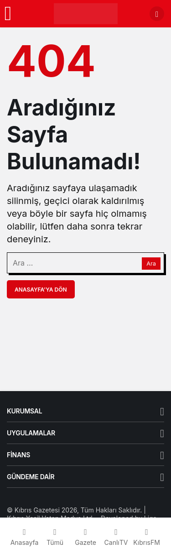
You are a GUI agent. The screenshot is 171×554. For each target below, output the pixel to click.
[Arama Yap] (157, 13)
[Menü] (8, 14)
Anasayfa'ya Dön (41, 289)
